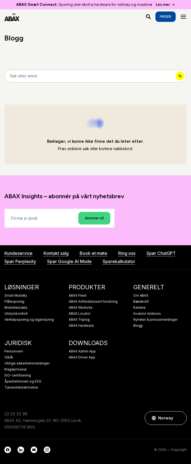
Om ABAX (141, 295)
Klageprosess (15, 369)
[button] (179, 418)
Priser (165, 16)
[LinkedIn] (21, 450)
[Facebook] (7, 450)
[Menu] (183, 16)
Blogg (138, 326)
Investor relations (147, 314)
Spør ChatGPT (161, 253)
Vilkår (8, 357)
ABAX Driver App (82, 357)
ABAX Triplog (79, 320)
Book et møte (93, 253)
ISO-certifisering (17, 375)
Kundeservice (18, 253)
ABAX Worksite (80, 308)
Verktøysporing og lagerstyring (29, 320)
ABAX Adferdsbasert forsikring (93, 302)
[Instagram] (47, 450)
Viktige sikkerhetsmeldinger (27, 363)
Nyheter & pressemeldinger (155, 320)
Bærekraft (141, 302)
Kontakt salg (56, 253)
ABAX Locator (79, 314)
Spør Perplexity (20, 261)
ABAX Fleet (77, 295)
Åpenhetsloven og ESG (22, 381)
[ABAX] (11, 16)
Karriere (139, 308)
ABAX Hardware (81, 326)
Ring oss (126, 253)
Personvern (13, 351)
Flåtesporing (14, 302)
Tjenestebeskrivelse (21, 387)
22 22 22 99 (15, 414)
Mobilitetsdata (15, 308)
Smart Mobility (15, 295)
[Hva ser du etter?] (148, 17)
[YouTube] (34, 450)
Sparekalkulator (119, 261)
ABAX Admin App (82, 351)
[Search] (95, 76)
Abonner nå (94, 218)
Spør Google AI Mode (69, 261)
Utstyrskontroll (16, 314)
